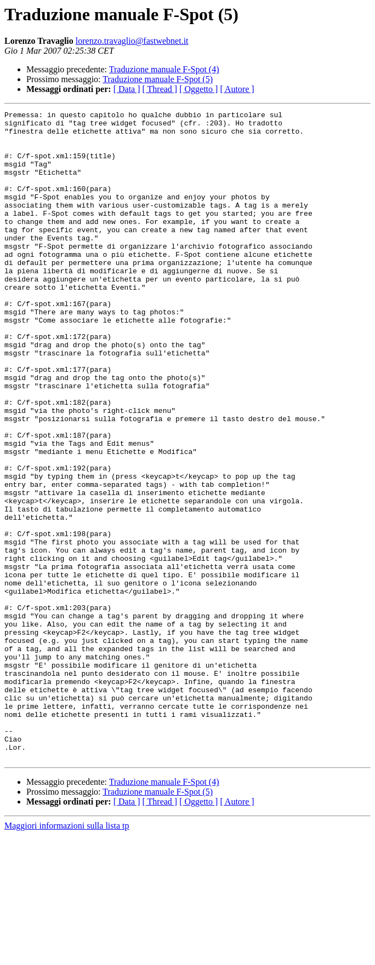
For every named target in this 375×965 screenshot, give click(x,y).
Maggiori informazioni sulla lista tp (66, 955)
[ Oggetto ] (198, 89)
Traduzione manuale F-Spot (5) (158, 79)
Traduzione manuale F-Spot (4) (164, 69)
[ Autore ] (237, 89)
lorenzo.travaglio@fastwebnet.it (132, 40)
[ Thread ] (160, 89)
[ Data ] (126, 89)
